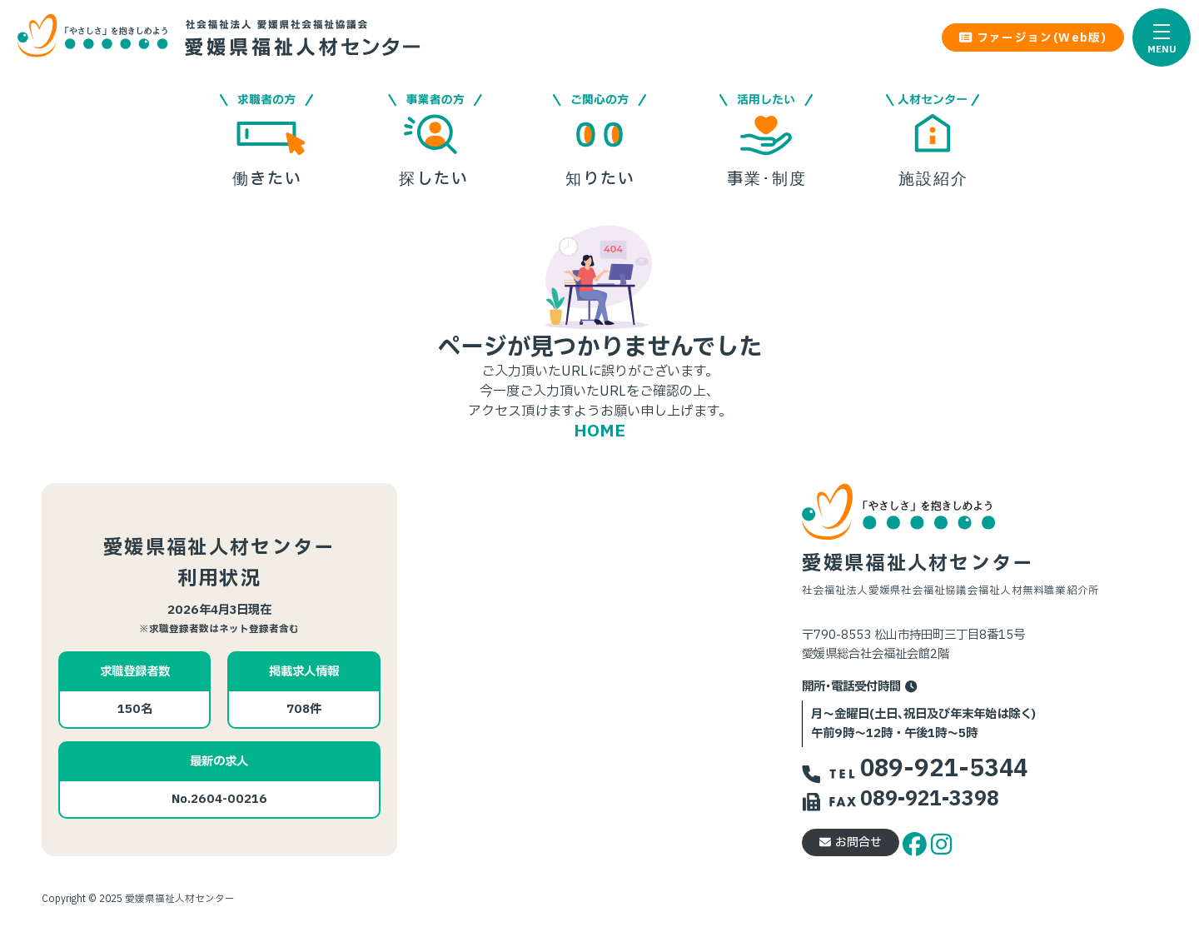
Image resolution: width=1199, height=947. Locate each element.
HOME (599, 431)
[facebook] (917, 841)
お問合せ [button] (850, 842)
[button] (1161, 37)
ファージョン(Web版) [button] (1033, 38)
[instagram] (941, 841)
